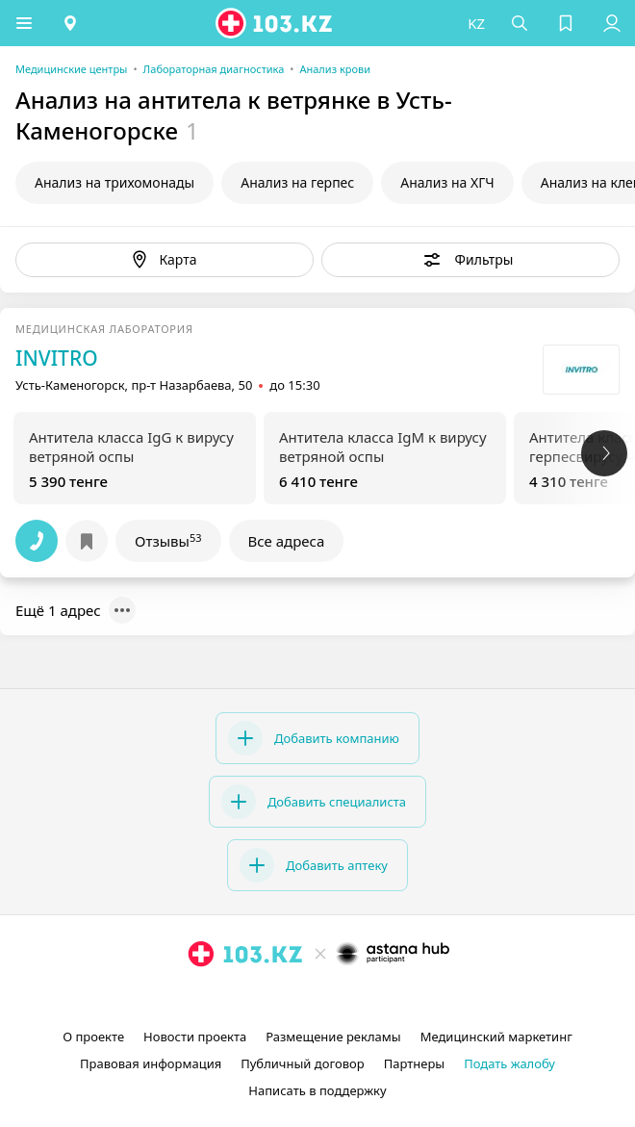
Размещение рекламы (333, 1036)
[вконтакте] (350, 998)
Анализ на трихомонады (114, 182)
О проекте (93, 1036)
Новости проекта (194, 1036)
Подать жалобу (509, 1063)
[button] (24, 23)
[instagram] (288, 998)
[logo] (275, 23)
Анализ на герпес (297, 182)
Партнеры (414, 1063)
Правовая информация (150, 1063)
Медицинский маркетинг (496, 1036)
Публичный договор (302, 1063)
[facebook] (319, 998)
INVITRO (56, 358)
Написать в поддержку (317, 1090)
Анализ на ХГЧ (447, 182)
